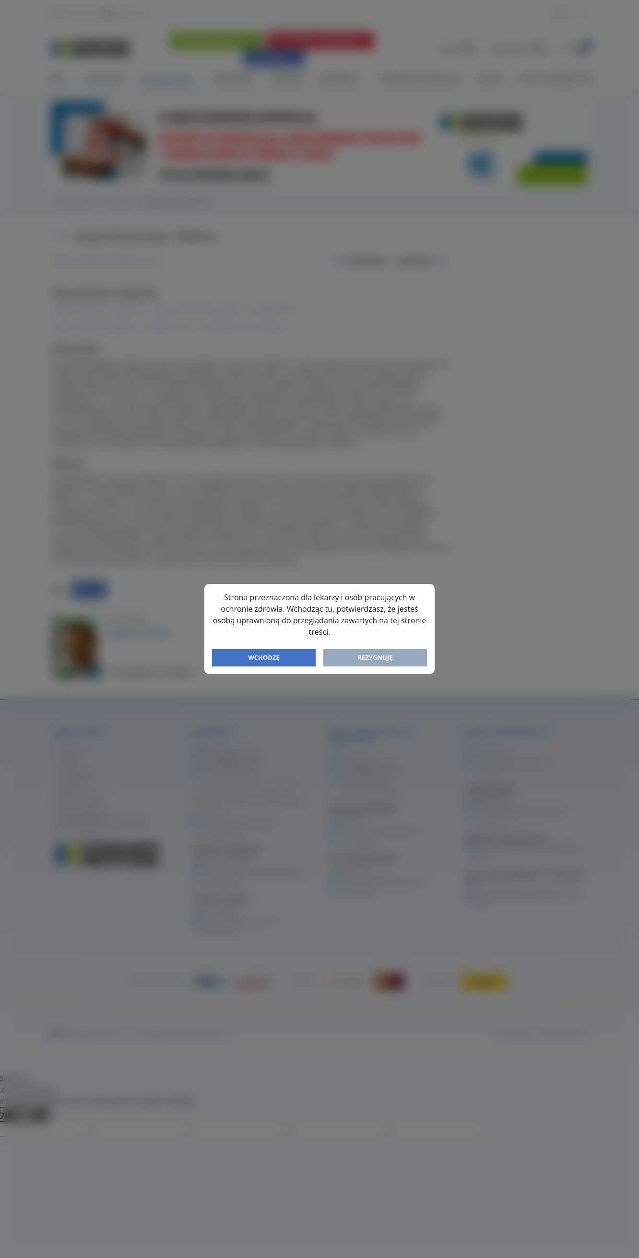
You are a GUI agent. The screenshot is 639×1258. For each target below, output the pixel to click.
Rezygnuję (375, 657)
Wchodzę (264, 657)
